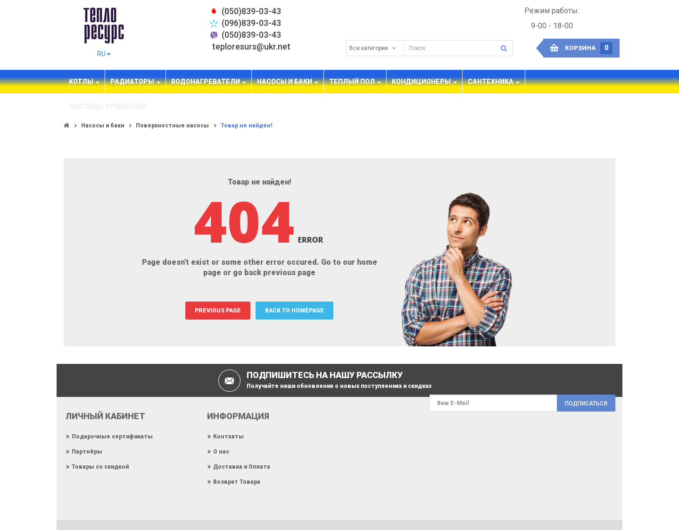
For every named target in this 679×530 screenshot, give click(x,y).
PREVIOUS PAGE (218, 310)
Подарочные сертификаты (112, 436)
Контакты (228, 436)
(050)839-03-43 (251, 35)
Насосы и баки (102, 125)
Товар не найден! (247, 125)
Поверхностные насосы (172, 125)
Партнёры (87, 451)
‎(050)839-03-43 (251, 11)
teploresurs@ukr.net (251, 46)
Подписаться (586, 403)
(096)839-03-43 (251, 23)
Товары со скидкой (100, 466)
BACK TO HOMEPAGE (294, 310)
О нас (221, 451)
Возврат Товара (236, 482)
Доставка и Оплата (241, 466)
